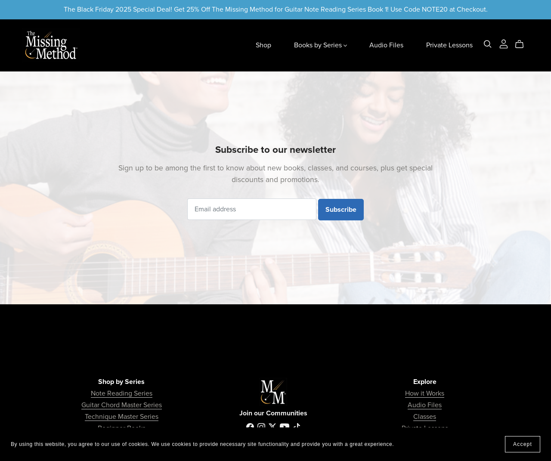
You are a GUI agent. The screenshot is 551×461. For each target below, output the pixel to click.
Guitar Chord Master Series (121, 405)
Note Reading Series (121, 393)
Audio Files (386, 45)
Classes (424, 416)
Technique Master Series (121, 416)
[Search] (488, 44)
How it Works (424, 393)
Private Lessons (449, 45)
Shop (263, 45)
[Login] (503, 43)
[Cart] (522, 44)
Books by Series (320, 45)
